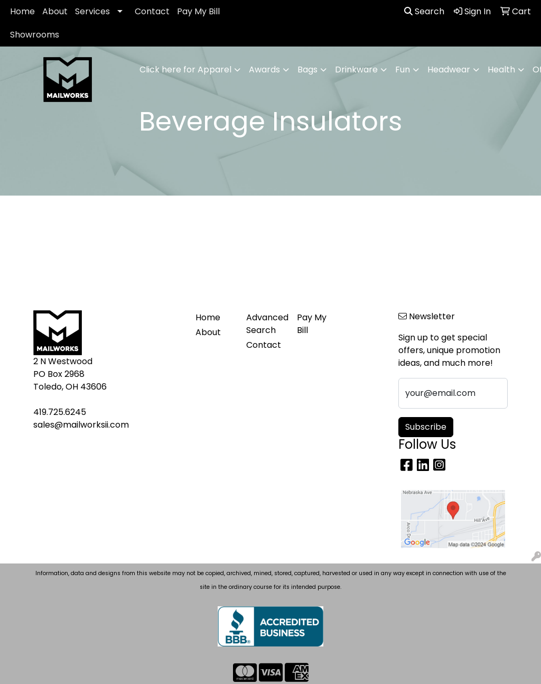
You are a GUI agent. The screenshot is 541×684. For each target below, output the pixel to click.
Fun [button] (402, 69)
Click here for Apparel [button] (185, 69)
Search (424, 11)
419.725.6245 (59, 412)
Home (22, 11)
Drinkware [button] (356, 69)
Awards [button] (264, 69)
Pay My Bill (198, 11)
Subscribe (425, 427)
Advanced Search (265, 323)
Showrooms (34, 35)
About (55, 11)
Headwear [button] (448, 69)
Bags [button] (307, 69)
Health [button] (501, 69)
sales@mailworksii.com (81, 425)
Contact (152, 11)
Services (92, 11)
